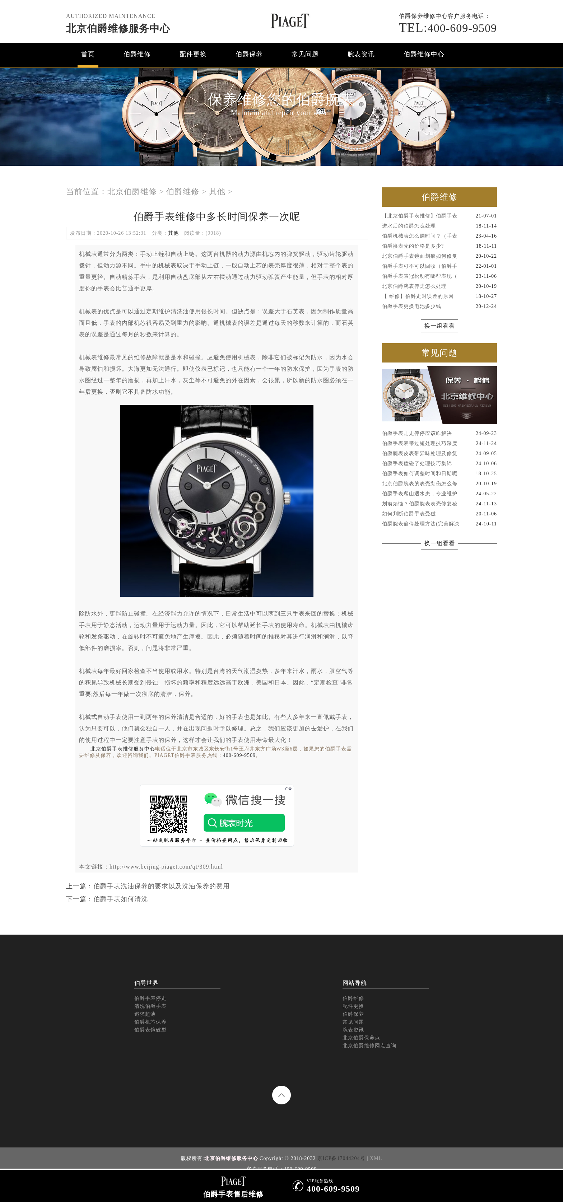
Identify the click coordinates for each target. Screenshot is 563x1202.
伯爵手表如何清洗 (120, 899)
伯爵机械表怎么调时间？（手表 (439, 236)
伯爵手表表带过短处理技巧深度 (439, 444)
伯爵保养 (249, 54)
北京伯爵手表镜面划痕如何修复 (439, 256)
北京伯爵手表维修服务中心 (122, 749)
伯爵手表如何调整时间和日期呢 (439, 474)
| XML (374, 1158)
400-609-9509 (448, 28)
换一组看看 (439, 326)
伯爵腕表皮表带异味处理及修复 (439, 454)
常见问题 (305, 54)
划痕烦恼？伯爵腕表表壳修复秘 (439, 504)
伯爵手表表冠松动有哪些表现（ (439, 276)
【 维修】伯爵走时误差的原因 (439, 296)
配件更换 (193, 54)
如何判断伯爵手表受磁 (439, 514)
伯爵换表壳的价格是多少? (439, 246)
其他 (217, 191)
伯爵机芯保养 (150, 1022)
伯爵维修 (137, 54)
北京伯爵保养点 (361, 1037)
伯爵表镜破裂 (150, 1030)
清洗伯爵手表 (150, 1006)
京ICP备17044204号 (341, 1158)
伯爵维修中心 (424, 54)
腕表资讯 (361, 54)
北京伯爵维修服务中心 (118, 28)
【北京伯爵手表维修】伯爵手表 (439, 216)
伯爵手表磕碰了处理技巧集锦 (439, 464)
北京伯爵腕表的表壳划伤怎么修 (439, 484)
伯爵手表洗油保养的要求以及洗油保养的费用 (161, 886)
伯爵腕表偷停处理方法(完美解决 (439, 524)
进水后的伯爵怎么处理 (439, 226)
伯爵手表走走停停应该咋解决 (439, 434)
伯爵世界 (146, 983)
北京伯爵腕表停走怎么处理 (439, 286)
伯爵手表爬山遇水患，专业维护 (439, 494)
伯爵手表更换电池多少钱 (439, 306)
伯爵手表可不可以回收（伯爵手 (439, 266)
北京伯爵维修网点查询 (369, 1045)
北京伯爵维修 (132, 191)
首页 (88, 54)
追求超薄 (145, 1014)
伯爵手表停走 (150, 998)
